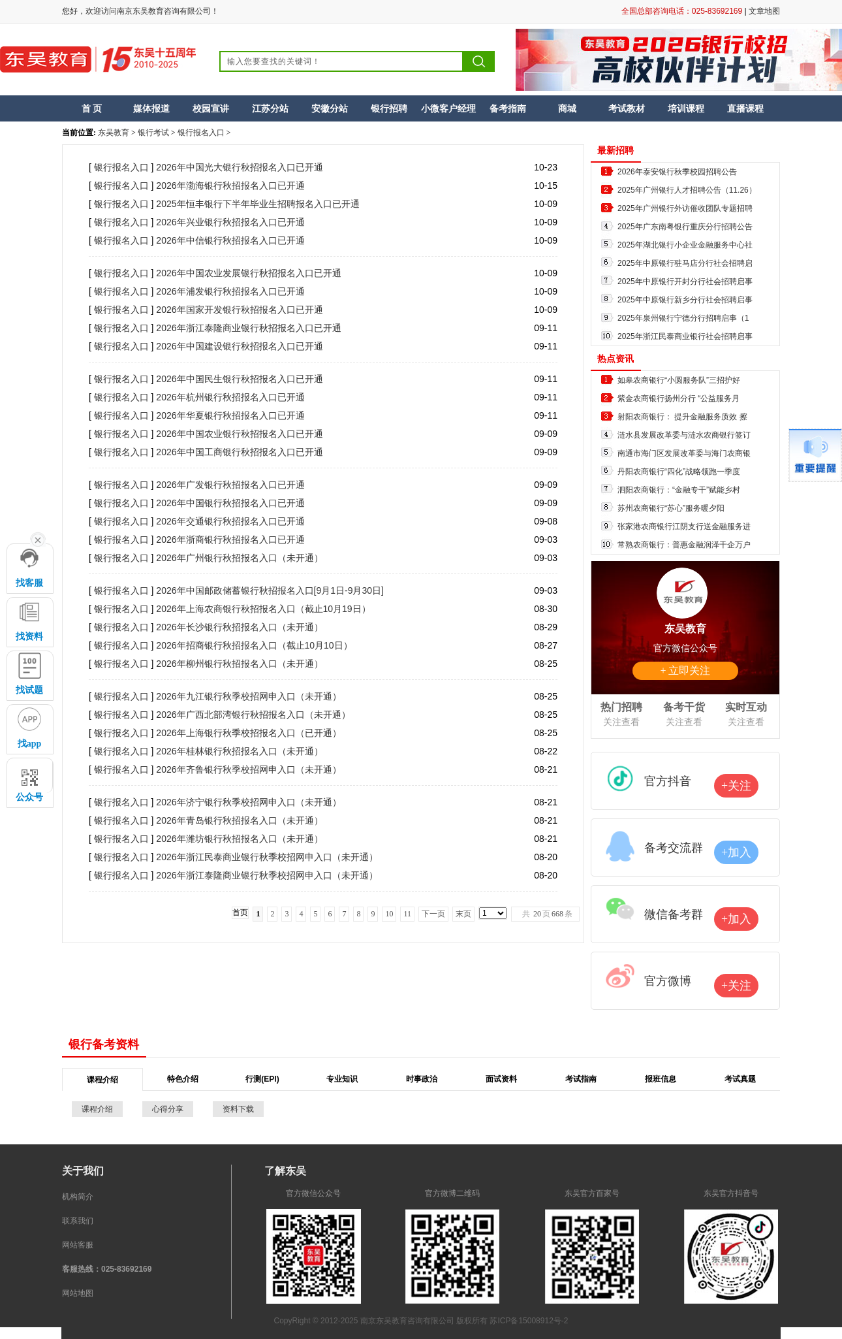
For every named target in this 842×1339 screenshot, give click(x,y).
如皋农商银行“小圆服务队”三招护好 (678, 380)
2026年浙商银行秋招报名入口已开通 (230, 539)
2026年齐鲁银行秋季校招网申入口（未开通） (248, 769)
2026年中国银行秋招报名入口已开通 (230, 503)
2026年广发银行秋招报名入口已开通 (230, 484)
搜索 (479, 61)
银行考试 (153, 132)
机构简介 (77, 1196)
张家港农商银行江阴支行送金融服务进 (684, 526)
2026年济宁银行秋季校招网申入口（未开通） (248, 802)
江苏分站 (270, 108)
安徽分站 (329, 108)
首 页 (92, 108)
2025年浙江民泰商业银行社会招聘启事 (685, 336)
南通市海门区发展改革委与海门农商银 (684, 453)
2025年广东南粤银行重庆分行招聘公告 (685, 226)
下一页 (433, 913)
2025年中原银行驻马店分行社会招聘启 (685, 263)
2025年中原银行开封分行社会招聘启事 (685, 281)
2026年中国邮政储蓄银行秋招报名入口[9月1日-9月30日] (270, 590)
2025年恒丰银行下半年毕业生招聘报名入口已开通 (257, 204)
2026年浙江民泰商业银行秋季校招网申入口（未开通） (266, 857)
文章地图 (764, 11)
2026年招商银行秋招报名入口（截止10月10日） (254, 645)
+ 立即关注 (685, 670)
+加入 (736, 852)
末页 (463, 913)
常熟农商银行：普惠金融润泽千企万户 (684, 544)
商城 (567, 108)
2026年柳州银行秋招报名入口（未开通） (239, 663)
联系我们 (77, 1220)
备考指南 (508, 108)
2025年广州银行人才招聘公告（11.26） (686, 190)
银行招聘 (389, 108)
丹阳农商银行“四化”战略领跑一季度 (678, 471)
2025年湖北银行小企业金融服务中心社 (685, 245)
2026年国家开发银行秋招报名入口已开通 (239, 309)
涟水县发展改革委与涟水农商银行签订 (684, 435)
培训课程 (686, 108)
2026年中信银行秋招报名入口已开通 (230, 240)
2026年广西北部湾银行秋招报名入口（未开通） (253, 714)
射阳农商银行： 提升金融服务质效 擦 (682, 416)
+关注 (736, 785)
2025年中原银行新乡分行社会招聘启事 (685, 299)
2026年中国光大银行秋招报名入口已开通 (239, 167)
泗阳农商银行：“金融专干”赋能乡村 (678, 489)
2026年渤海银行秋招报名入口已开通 (230, 185)
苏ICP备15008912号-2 (529, 1320)
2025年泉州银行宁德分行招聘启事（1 (683, 318)
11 (407, 913)
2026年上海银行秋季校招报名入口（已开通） (248, 733)
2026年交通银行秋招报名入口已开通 (230, 521)
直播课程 (745, 108)
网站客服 (77, 1245)
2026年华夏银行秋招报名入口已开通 (230, 415)
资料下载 (238, 1109)
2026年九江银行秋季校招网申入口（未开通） (248, 696)
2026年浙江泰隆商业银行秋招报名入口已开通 (248, 328)
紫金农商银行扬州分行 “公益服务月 (678, 398)
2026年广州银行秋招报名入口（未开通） (239, 558)
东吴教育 (113, 132)
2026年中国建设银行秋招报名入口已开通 (239, 346)
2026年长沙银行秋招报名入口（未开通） (239, 627)
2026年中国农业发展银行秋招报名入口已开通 (248, 273)
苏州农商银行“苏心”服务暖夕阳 (671, 508)
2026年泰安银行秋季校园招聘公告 (677, 171)
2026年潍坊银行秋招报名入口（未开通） (239, 838)
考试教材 (626, 108)
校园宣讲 (211, 108)
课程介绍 (97, 1109)
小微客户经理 (448, 108)
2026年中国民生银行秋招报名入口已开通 (239, 379)
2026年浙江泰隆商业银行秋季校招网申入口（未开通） (266, 875)
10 (389, 913)
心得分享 (167, 1109)
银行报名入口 (201, 132)
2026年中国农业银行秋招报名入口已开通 (239, 433)
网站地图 (77, 1293)
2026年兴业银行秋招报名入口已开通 (230, 222)
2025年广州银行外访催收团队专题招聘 (685, 208)
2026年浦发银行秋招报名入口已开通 (230, 291)
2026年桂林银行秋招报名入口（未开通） (239, 751)
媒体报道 (151, 108)
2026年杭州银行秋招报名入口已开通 (230, 397)
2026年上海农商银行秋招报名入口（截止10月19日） (263, 609)
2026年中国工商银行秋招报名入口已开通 (239, 452)
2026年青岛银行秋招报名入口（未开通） (239, 820)
